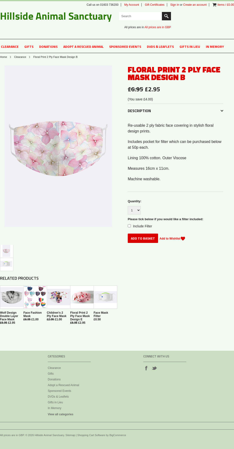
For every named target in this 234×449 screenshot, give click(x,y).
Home (3, 56)
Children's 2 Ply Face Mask (56, 314)
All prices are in (157, 27)
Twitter (154, 368)
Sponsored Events (125, 46)
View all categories (60, 414)
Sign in (174, 4)
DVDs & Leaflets (160, 46)
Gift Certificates (155, 4)
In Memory (215, 46)
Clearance (10, 46)
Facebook (146, 368)
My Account (131, 4)
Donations (48, 46)
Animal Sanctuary (56, 15)
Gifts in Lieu (190, 46)
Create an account (195, 4)
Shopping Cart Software (91, 435)
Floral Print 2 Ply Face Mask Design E (80, 316)
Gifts (28, 46)
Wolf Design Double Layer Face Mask (9, 316)
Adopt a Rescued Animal (83, 46)
